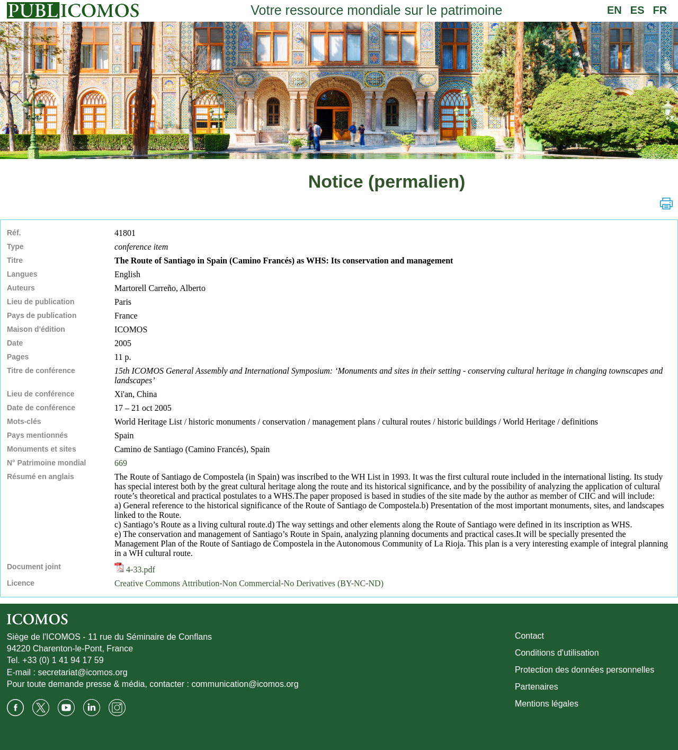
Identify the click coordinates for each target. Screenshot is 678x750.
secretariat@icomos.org (82, 672)
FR (660, 10)
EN (614, 10)
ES (637, 10)
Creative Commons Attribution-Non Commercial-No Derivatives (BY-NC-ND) (248, 583)
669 (120, 462)
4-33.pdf (134, 569)
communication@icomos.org (244, 684)
